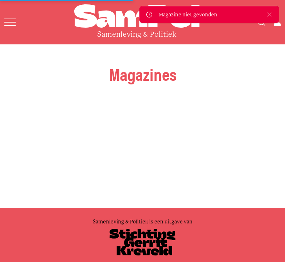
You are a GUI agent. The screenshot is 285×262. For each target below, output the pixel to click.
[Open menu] (10, 22)
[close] (269, 14)
